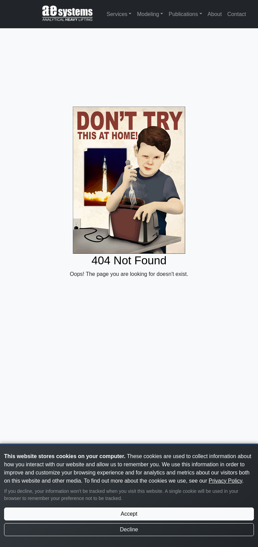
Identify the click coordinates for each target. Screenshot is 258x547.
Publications (183, 14)
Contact (236, 14)
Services (117, 14)
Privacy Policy (225, 481)
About (215, 14)
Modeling (148, 14)
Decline (129, 529)
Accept (129, 514)
